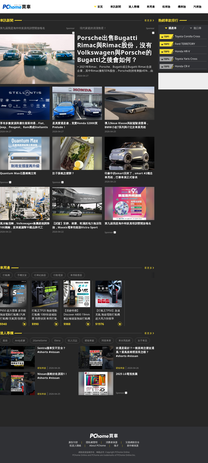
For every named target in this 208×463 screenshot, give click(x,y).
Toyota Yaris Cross (186, 59)
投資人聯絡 (75, 445)
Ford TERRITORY (185, 44)
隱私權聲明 (92, 442)
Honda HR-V (182, 51)
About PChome (97, 445)
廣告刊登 (73, 442)
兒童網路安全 (132, 442)
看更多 (148, 20)
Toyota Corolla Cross (187, 36)
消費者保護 (111, 442)
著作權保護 (132, 445)
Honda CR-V (182, 66)
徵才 (116, 445)
